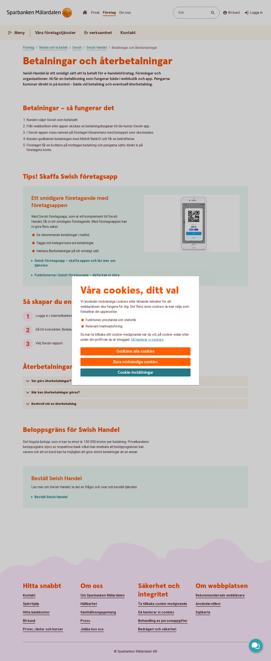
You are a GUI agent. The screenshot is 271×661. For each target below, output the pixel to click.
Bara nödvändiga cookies (135, 362)
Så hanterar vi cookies (147, 340)
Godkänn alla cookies (135, 351)
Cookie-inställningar (135, 372)
